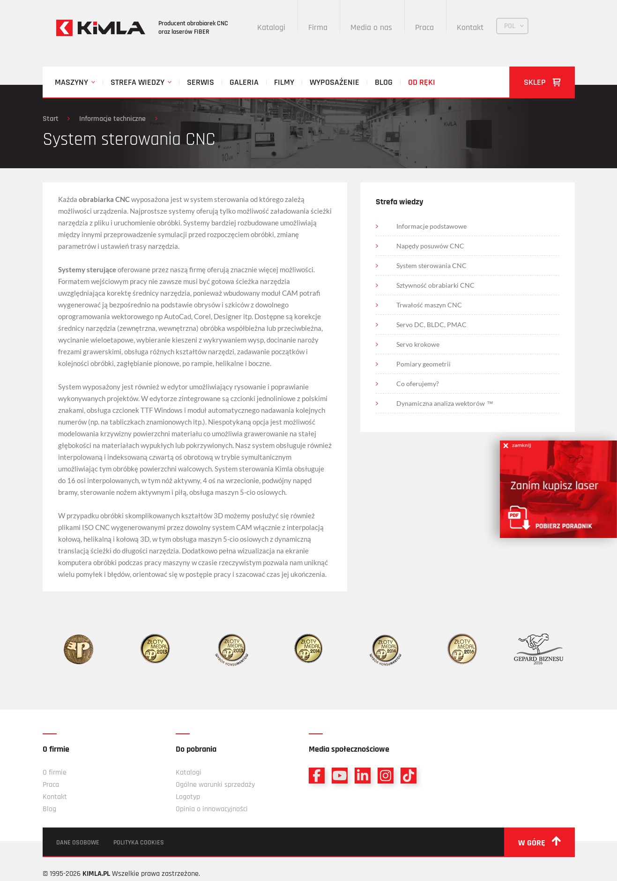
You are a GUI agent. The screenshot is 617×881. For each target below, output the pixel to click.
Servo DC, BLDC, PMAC (432, 325)
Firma (318, 27)
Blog (384, 82)
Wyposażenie (334, 82)
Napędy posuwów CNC (431, 246)
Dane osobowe (78, 842)
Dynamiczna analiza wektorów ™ (445, 403)
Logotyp (188, 797)
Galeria (244, 82)
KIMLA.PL (96, 874)
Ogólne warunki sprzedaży (215, 785)
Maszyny (71, 82)
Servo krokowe (418, 344)
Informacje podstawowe (432, 226)
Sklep (542, 82)
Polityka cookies (139, 842)
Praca (425, 27)
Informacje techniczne (113, 119)
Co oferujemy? (418, 384)
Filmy (284, 82)
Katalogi (272, 27)
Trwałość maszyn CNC (429, 305)
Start (51, 119)
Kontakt (470, 27)
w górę (539, 842)
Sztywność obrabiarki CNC (436, 285)
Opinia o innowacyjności (212, 809)
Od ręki (421, 82)
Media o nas (372, 27)
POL (510, 26)
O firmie (55, 772)
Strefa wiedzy (137, 82)
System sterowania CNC (432, 265)
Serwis (200, 82)
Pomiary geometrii (424, 364)
